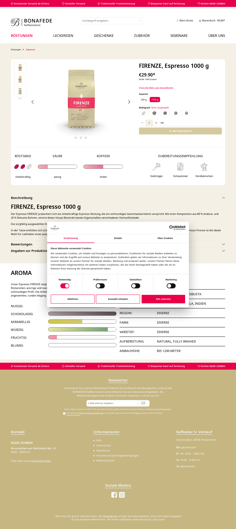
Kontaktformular (41, 461)
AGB (137, 413)
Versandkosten (110, 516)
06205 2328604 (21, 443)
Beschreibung (21, 198)
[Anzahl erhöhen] (156, 123)
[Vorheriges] (32, 101)
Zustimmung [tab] (71, 238)
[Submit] (143, 403)
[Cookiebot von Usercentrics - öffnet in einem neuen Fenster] (171, 227)
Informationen (106, 431)
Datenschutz (103, 445)
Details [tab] (118, 238)
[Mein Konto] (184, 20)
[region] (73, 102)
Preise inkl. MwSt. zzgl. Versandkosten (156, 87)
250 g (144, 99)
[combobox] (109, 20)
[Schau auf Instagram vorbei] (121, 494)
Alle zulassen (163, 299)
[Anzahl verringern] (142, 123)
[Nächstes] (128, 101)
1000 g (154, 99)
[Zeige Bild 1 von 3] (76, 138)
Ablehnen (72, 299)
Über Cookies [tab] (165, 238)
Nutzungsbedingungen (160, 409)
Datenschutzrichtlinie (134, 409)
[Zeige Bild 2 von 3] (81, 138)
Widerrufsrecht (105, 460)
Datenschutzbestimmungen (91, 413)
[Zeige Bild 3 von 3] (86, 138)
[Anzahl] (149, 123)
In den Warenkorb (180, 131)
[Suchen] (140, 20)
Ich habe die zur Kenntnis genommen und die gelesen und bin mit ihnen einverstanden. (115, 414)
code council (158, 519)
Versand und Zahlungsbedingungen (117, 455)
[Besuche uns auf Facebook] (114, 494)
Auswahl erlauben (118, 299)
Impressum (103, 450)
